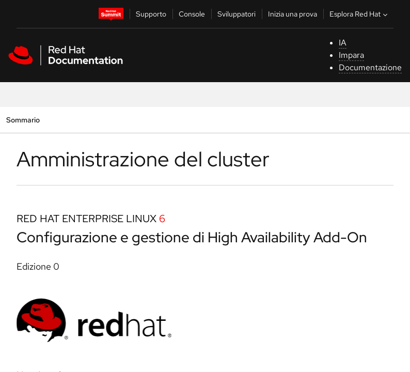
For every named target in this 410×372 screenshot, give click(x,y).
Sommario (23, 120)
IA (342, 42)
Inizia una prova (292, 14)
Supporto (151, 14)
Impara (351, 55)
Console (192, 14)
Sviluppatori (236, 14)
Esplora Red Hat (359, 14)
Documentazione (370, 67)
